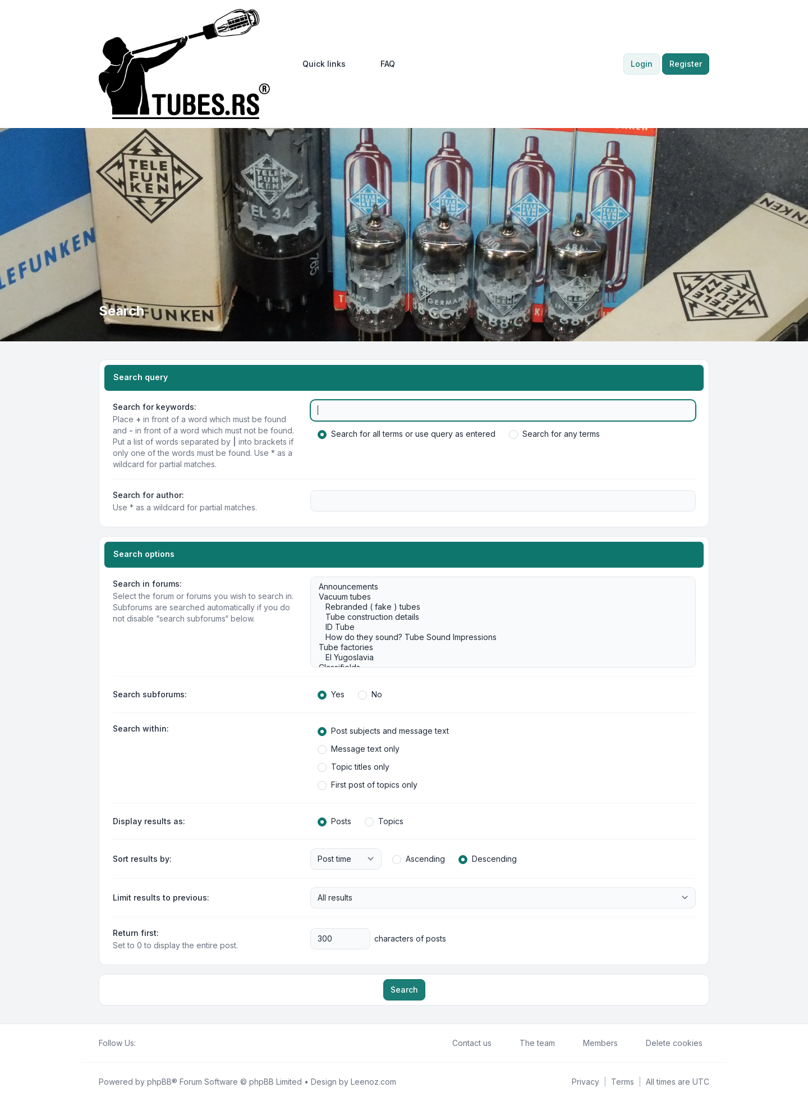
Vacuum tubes (497, 597)
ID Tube (497, 627)
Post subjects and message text (383, 731)
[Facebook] (142, 1043)
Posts (334, 821)
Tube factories (497, 647)
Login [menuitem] (642, 63)
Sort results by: (142, 859)
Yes (331, 694)
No (370, 694)
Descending (487, 859)
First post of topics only (367, 785)
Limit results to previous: (161, 897)
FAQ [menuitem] (380, 64)
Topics (384, 821)
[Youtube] (160, 1043)
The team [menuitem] (530, 1043)
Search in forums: (147, 583)
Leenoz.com (373, 1081)
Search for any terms (554, 434)
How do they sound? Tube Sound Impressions (497, 637)
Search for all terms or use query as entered (406, 434)
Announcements (497, 587)
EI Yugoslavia (497, 657)
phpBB (159, 1081)
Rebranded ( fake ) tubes (497, 607)
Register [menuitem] (685, 63)
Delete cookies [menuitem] (667, 1043)
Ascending (418, 859)
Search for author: (148, 495)
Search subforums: (150, 694)
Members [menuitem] (593, 1043)
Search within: (141, 728)
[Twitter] (151, 1043)
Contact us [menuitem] (465, 1043)
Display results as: (149, 821)
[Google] (169, 1043)
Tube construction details (497, 617)
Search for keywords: (154, 407)
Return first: (136, 933)
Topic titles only (353, 767)
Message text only (359, 749)
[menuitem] (319, 64)
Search (404, 989)
